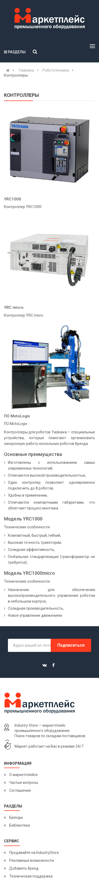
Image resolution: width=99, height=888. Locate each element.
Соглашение (20, 790)
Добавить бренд (24, 868)
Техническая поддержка (31, 876)
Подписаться (70, 645)
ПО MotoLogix (17, 416)
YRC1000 (12, 199)
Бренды (16, 817)
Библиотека (19, 825)
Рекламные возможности (31, 860)
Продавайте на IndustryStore (34, 852)
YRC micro (13, 307)
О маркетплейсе (23, 775)
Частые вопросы (23, 782)
